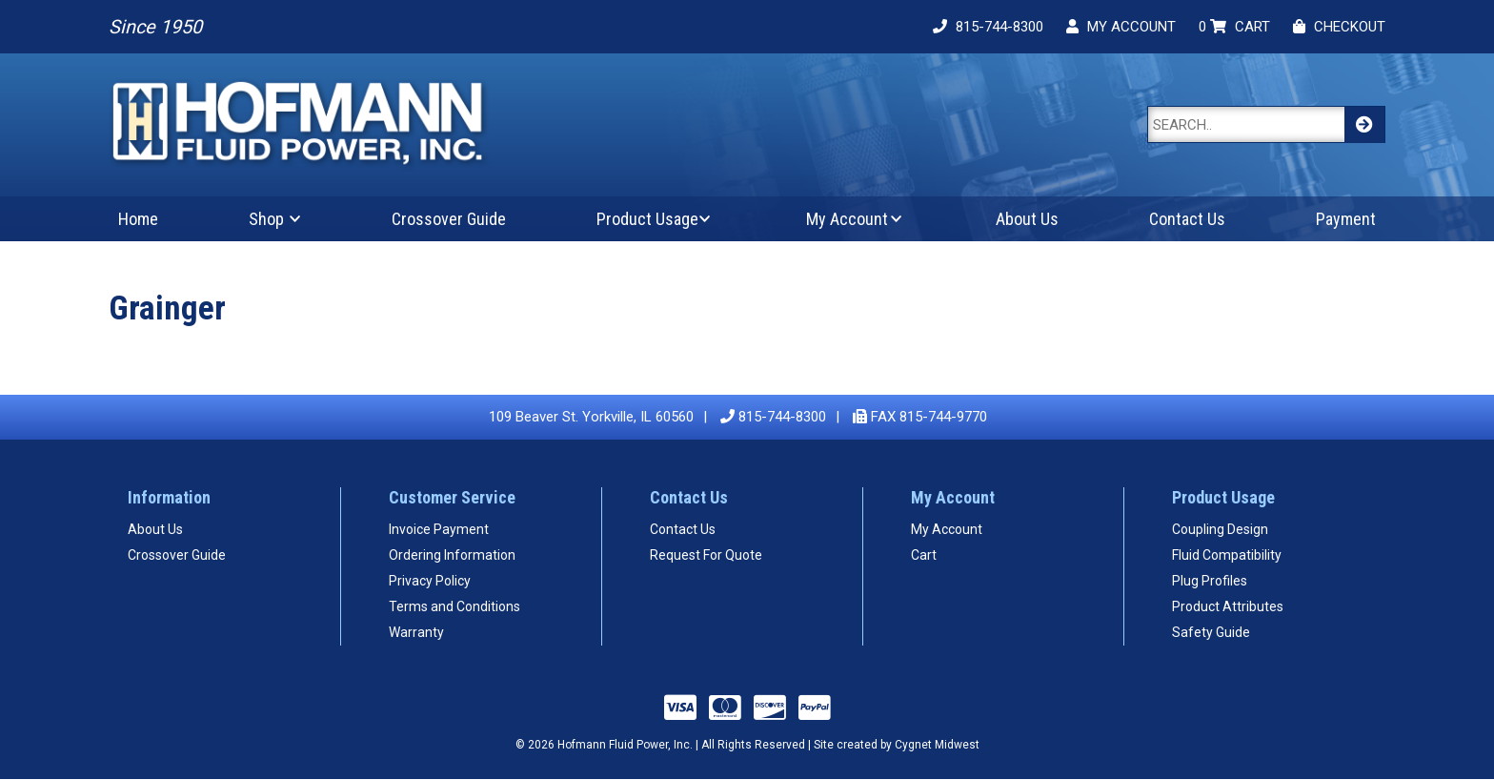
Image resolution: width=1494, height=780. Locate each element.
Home (138, 219)
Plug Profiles (1209, 580)
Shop (266, 219)
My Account (847, 219)
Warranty (416, 632)
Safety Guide (1211, 632)
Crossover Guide (449, 219)
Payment (1346, 219)
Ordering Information (452, 555)
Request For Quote (706, 555)
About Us (1027, 219)
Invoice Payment (439, 529)
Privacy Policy (430, 580)
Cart (924, 555)
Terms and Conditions (454, 606)
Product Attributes (1227, 606)
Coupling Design (1220, 529)
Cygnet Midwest (937, 744)
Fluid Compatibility (1227, 555)
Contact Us (1187, 219)
